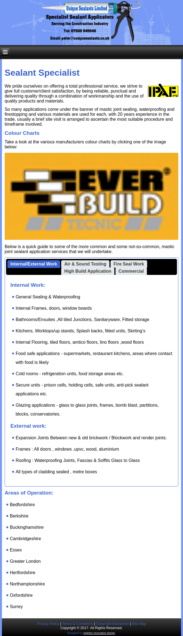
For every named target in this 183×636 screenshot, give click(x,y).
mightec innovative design (99, 633)
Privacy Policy (48, 624)
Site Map (139, 624)
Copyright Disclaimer (112, 624)
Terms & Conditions (77, 624)
